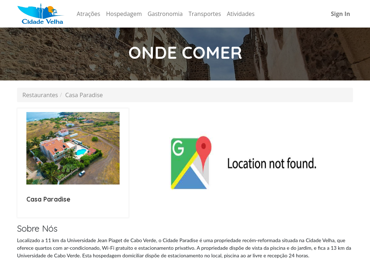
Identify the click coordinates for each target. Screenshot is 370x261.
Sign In (340, 14)
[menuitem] (88, 14)
